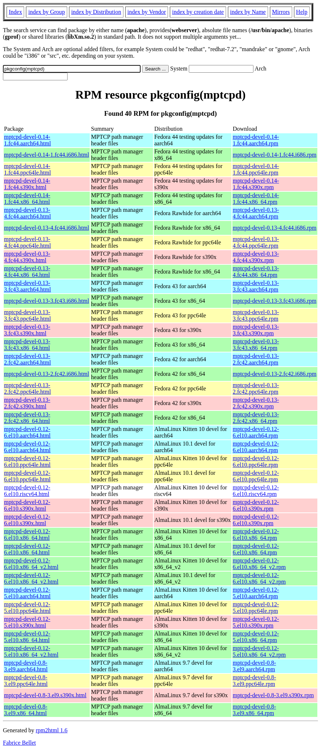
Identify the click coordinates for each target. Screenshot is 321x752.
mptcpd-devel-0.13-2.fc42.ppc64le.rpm (256, 388)
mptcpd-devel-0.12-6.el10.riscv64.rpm (256, 490)
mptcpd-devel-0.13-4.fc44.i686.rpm (274, 228)
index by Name (248, 12)
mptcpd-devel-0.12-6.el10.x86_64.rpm (256, 534)
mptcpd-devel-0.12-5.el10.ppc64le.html (27, 607)
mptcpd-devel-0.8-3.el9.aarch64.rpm (254, 666)
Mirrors (281, 12)
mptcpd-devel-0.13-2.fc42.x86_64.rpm (256, 417)
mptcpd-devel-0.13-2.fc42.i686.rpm (274, 374)
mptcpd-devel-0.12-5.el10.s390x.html (27, 622)
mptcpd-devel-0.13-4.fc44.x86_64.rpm (256, 271)
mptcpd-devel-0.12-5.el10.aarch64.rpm (256, 593)
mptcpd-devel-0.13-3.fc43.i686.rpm (274, 301)
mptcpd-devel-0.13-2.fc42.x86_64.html (27, 417)
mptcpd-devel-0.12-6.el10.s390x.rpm (256, 505)
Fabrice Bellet (19, 743)
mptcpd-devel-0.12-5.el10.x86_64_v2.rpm (259, 651)
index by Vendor (146, 12)
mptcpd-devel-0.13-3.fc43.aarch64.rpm (256, 286)
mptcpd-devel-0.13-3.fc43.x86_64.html (27, 344)
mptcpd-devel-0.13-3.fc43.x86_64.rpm (256, 344)
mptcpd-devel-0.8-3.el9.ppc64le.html (26, 680)
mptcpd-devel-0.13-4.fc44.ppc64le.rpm (256, 242)
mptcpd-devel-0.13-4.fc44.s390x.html (27, 257)
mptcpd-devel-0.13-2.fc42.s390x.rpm (256, 403)
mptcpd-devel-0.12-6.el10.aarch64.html (27, 432)
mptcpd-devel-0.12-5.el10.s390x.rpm (256, 622)
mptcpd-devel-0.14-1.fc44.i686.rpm (274, 155)
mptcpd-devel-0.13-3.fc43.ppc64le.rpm (256, 315)
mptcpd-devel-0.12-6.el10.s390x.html (27, 505)
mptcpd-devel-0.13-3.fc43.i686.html (46, 301)
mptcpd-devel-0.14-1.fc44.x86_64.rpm (256, 198)
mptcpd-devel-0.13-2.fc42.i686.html (46, 374)
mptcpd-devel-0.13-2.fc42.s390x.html (27, 403)
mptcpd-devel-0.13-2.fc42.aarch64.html (27, 359)
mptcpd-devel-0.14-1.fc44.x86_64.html (27, 198)
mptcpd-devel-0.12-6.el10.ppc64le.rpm (256, 461)
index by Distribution (96, 12)
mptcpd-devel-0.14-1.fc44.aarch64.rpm (256, 140)
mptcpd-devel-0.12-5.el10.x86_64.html (27, 636)
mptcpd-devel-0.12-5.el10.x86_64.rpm (256, 636)
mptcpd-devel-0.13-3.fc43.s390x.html (27, 330)
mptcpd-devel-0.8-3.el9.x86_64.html (25, 709)
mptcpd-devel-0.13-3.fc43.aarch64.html (27, 286)
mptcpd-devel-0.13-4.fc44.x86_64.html (27, 271)
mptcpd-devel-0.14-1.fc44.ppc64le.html (27, 169)
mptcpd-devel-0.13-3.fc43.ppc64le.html (27, 315)
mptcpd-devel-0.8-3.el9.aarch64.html (26, 666)
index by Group (46, 12)
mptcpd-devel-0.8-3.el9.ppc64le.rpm (254, 680)
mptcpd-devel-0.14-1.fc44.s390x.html (27, 183)
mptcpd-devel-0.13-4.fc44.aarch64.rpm (256, 213)
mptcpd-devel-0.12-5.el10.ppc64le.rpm (256, 607)
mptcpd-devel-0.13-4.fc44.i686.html (46, 228)
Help (301, 12)
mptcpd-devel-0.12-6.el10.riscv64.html (27, 490)
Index (15, 12)
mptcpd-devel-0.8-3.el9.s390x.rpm (273, 695)
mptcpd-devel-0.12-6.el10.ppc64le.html (27, 461)
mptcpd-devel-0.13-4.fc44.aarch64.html (27, 213)
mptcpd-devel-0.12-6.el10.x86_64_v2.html (31, 563)
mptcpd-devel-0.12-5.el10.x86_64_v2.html (31, 651)
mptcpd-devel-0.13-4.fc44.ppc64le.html (27, 242)
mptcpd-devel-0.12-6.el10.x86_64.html (27, 534)
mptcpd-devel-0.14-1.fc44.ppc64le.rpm (256, 169)
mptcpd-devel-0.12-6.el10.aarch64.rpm (256, 432)
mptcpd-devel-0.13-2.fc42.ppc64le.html (27, 388)
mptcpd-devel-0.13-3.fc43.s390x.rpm (256, 330)
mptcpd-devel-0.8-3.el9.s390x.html (45, 695)
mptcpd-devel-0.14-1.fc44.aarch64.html (27, 140)
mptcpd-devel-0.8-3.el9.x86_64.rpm (254, 709)
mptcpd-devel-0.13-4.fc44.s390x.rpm (256, 257)
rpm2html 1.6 (52, 730)
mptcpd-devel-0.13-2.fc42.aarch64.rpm (256, 359)
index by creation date (198, 12)
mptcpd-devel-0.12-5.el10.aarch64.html (27, 593)
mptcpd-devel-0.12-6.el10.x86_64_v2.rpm (259, 563)
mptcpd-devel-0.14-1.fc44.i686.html (46, 155)
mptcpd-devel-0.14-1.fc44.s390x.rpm (256, 183)
